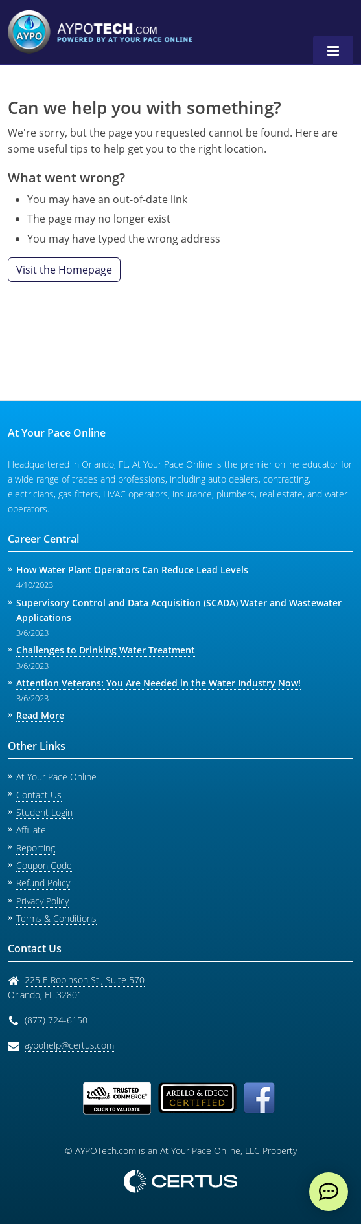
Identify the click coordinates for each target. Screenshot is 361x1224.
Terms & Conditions (56, 918)
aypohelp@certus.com (69, 1045)
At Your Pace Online (56, 776)
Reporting (35, 848)
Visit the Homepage (64, 270)
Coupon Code (44, 865)
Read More (40, 715)
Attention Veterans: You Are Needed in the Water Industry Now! (158, 683)
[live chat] (328, 1191)
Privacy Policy (42, 901)
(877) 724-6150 (56, 1020)
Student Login (44, 812)
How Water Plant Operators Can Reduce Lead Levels (132, 569)
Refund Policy (43, 883)
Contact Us (39, 795)
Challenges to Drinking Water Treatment (105, 650)
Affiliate (31, 830)
